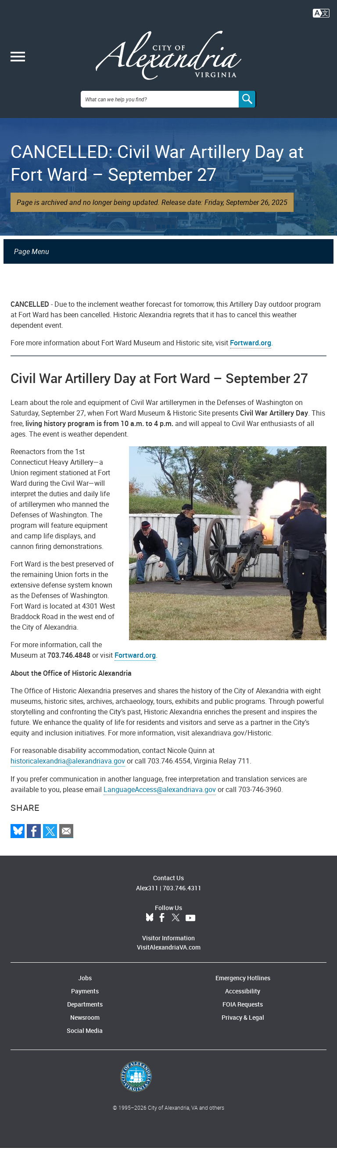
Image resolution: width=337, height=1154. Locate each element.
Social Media (85, 1036)
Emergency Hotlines (242, 984)
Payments (85, 997)
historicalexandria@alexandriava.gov (68, 767)
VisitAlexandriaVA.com (169, 953)
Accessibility (242, 997)
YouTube (190, 924)
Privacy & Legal (243, 1023)
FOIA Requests (242, 1010)
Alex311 (147, 894)
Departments (85, 1010)
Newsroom (85, 1023)
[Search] (247, 105)
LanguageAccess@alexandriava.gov (160, 795)
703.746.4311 (182, 894)
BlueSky (149, 924)
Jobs (85, 984)
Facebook (161, 924)
